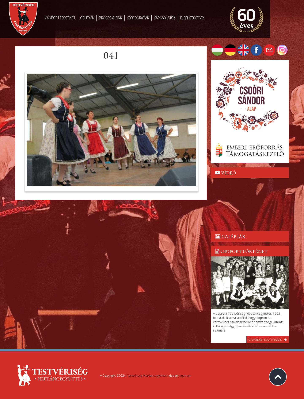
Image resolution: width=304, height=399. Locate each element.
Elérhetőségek (192, 18)
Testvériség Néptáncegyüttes (147, 375)
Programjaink (110, 18)
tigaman (185, 375)
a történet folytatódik (267, 339)
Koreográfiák (138, 18)
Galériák (87, 18)
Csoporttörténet (60, 18)
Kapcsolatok (164, 18)
